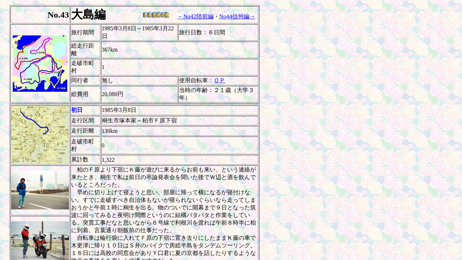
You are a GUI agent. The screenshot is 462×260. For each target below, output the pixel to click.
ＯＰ (219, 80)
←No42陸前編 (196, 16)
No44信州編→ (237, 16)
